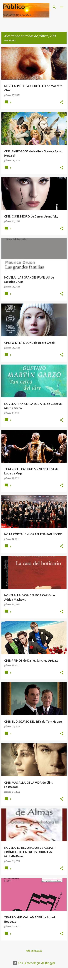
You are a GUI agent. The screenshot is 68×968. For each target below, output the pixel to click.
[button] (61, 102)
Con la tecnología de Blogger (34, 963)
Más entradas (34, 951)
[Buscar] (54, 7)
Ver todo (10, 40)
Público (14, 6)
